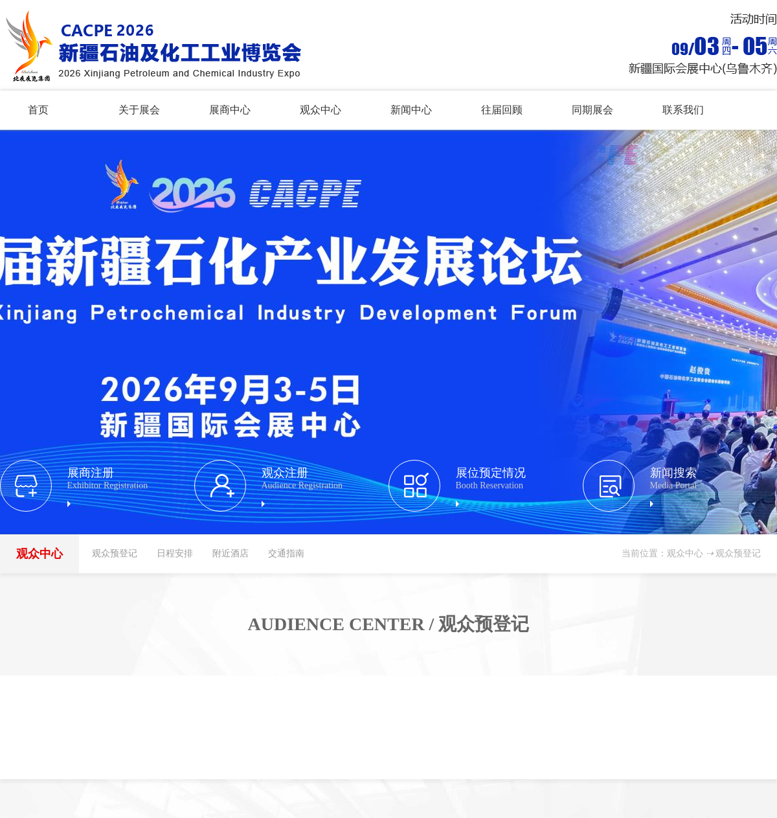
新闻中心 (411, 109)
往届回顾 (502, 109)
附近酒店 (230, 553)
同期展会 (592, 109)
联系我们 (683, 109)
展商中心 (230, 109)
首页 (38, 109)
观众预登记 (114, 553)
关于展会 (139, 109)
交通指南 (286, 553)
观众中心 (320, 109)
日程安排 (175, 553)
